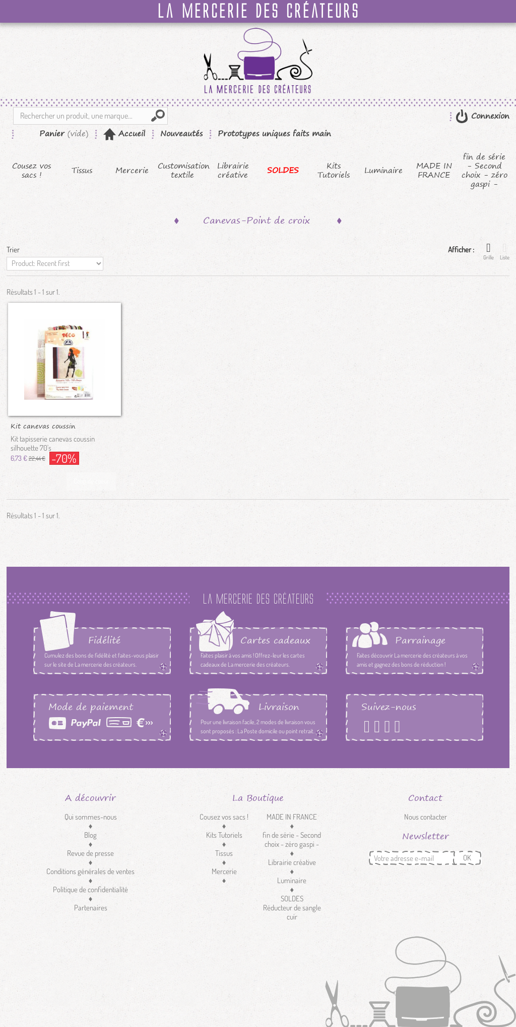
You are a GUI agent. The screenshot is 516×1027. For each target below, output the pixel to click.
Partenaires (90, 907)
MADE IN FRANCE (434, 170)
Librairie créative (233, 170)
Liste (504, 251)
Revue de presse (90, 853)
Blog (90, 835)
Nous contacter (425, 817)
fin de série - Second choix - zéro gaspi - (484, 170)
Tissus (82, 171)
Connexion (488, 116)
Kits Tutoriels (333, 170)
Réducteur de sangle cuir (292, 912)
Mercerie (132, 171)
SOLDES (283, 171)
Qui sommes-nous (90, 817)
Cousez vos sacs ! (31, 170)
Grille (488, 251)
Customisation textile (183, 170)
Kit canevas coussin (43, 425)
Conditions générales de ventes (90, 871)
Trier (13, 249)
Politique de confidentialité (90, 889)
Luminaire (383, 171)
